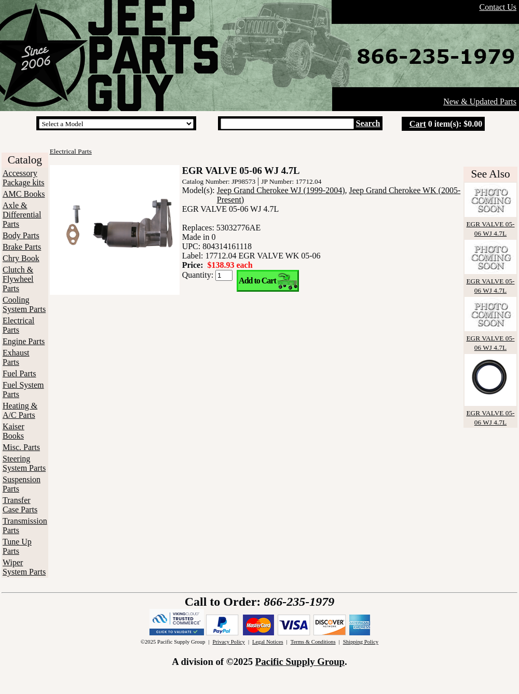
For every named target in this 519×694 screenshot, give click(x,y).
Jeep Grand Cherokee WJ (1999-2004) (281, 190)
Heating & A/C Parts (20, 410)
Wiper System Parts (24, 567)
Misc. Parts (21, 447)
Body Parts (21, 235)
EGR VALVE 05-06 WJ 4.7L (490, 224)
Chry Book (21, 258)
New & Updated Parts (479, 101)
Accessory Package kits (23, 178)
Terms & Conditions (313, 642)
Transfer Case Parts (20, 505)
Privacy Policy (228, 642)
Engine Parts (24, 341)
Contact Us (497, 7)
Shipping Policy (360, 642)
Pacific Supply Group (300, 661)
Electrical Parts (18, 325)
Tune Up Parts (17, 546)
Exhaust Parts (16, 357)
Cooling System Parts (24, 304)
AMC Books (24, 193)
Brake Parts (22, 246)
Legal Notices (267, 642)
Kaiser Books (13, 431)
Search (368, 123)
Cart (417, 123)
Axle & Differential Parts (22, 214)
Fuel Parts (19, 373)
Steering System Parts (24, 463)
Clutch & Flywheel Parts (18, 279)
